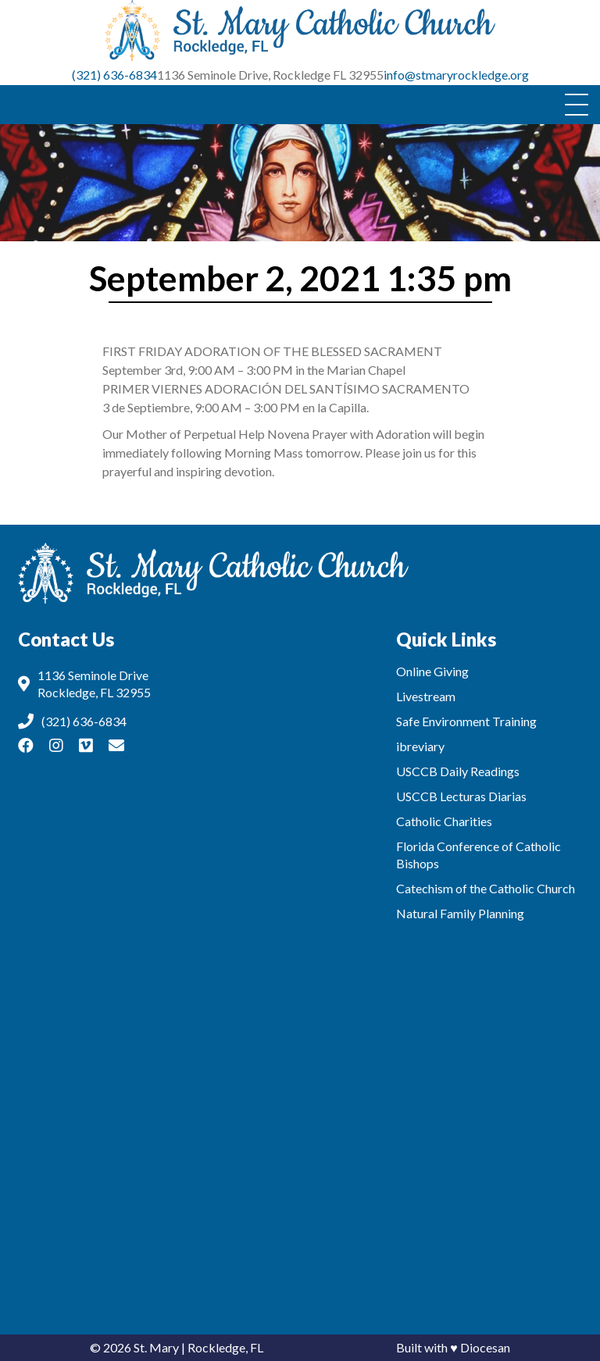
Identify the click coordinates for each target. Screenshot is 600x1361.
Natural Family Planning (460, 913)
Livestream (425, 696)
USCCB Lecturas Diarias (461, 796)
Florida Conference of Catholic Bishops (478, 855)
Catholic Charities (444, 821)
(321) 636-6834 (114, 74)
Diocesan (485, 1347)
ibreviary (420, 746)
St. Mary (156, 1347)
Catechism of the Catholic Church (485, 888)
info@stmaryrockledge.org (456, 74)
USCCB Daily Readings (458, 771)
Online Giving (432, 671)
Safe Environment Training (466, 721)
